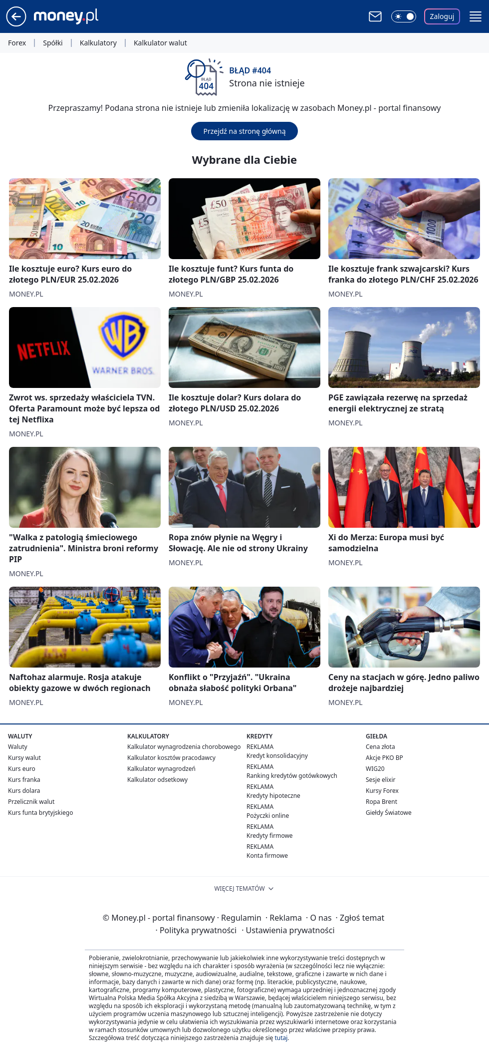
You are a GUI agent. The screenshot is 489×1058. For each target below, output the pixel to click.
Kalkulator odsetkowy (157, 779)
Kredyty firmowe (269, 835)
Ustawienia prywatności (288, 930)
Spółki (52, 42)
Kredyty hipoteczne (273, 795)
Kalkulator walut (160, 42)
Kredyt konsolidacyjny (277, 755)
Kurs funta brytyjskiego (40, 812)
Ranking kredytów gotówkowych (291, 775)
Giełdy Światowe (389, 812)
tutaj (280, 1038)
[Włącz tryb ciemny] (403, 16)
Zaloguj (442, 16)
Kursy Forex (382, 790)
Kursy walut (24, 757)
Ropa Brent (381, 801)
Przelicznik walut (31, 801)
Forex (17, 42)
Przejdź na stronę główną (244, 131)
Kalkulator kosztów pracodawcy (171, 757)
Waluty (17, 746)
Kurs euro (21, 768)
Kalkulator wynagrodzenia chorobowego (184, 746)
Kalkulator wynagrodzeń (161, 768)
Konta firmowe (267, 855)
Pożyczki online (267, 815)
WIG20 (375, 768)
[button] (476, 16)
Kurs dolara (24, 790)
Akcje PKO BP (384, 757)
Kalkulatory (98, 42)
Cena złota (380, 746)
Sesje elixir (380, 779)
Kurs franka (24, 779)
